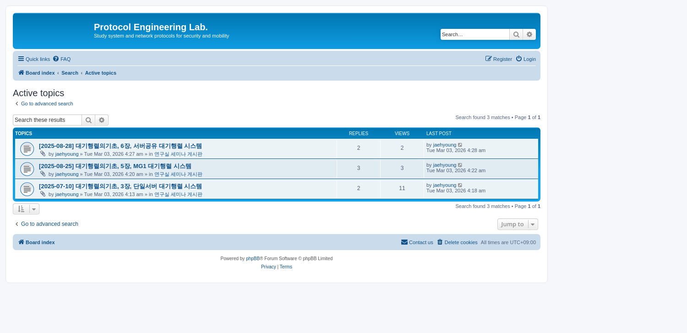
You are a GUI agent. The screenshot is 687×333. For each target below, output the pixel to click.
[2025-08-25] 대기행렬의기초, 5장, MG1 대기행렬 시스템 (115, 166)
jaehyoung (67, 154)
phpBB (253, 258)
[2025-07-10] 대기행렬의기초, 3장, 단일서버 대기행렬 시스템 (120, 186)
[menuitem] (61, 59)
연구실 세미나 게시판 (178, 154)
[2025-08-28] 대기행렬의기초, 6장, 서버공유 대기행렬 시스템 (120, 145)
